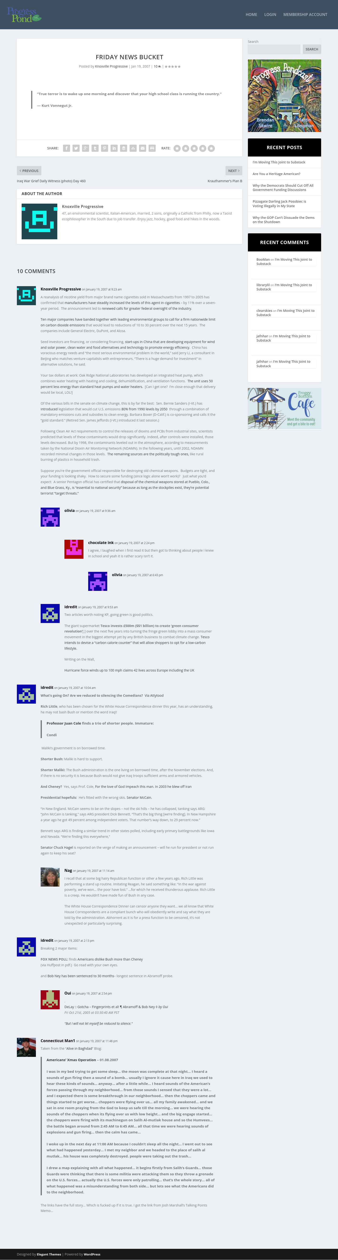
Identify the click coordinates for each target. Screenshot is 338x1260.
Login (270, 15)
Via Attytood (154, 695)
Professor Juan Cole (64, 723)
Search (253, 41)
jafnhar (262, 336)
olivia (69, 510)
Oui (67, 993)
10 (157, 66)
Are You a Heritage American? (276, 174)
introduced (49, 409)
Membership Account (305, 15)
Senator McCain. (139, 797)
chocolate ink (101, 542)
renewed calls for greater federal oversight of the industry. (147, 308)
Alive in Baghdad (79, 1048)
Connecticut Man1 (58, 1040)
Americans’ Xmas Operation (71, 1059)
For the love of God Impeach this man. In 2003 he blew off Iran (143, 786)
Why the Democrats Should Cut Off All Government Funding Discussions (283, 187)
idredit (70, 606)
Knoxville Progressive (111, 66)
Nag (68, 870)
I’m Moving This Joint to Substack (279, 162)
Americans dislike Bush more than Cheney (110, 959)
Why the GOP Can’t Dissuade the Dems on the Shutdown (283, 219)
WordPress (92, 1254)
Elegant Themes (49, 1254)
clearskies (264, 310)
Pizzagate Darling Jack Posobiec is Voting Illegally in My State (279, 203)
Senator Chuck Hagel (57, 847)
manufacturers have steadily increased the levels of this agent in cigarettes (123, 303)
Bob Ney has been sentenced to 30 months (81, 976)
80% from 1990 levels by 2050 (144, 409)
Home (251, 15)
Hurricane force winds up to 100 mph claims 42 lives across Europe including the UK (129, 670)
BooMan (263, 259)
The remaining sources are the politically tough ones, (148, 454)
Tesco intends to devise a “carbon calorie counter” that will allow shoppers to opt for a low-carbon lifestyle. (137, 643)
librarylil (263, 285)
